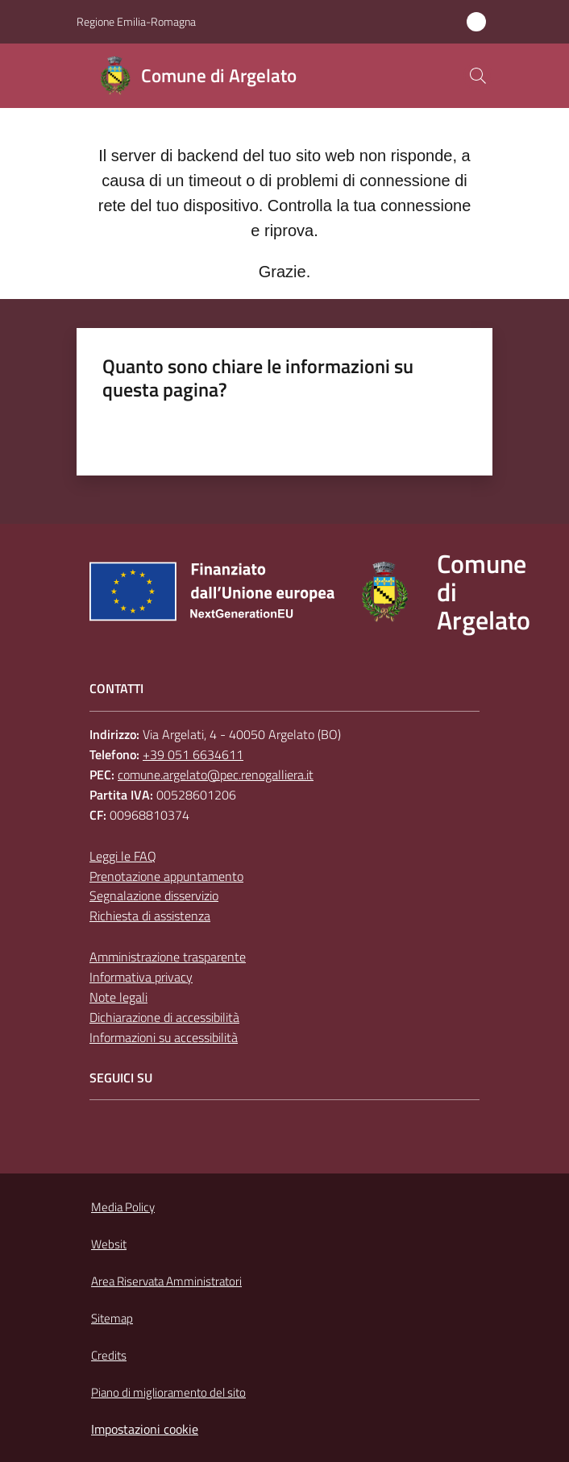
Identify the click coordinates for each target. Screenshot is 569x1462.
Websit (109, 1244)
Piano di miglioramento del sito (168, 1392)
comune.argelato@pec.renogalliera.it (216, 774)
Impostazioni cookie (144, 1429)
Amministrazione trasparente (167, 956)
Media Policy (123, 1207)
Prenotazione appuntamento (166, 876)
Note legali (118, 997)
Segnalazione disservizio (153, 895)
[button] (477, 75)
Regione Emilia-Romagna (136, 21)
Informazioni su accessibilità (163, 1037)
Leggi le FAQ (122, 856)
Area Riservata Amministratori (166, 1281)
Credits (109, 1355)
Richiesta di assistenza (149, 915)
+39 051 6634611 (193, 754)
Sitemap (112, 1318)
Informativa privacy (141, 976)
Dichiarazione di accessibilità (164, 1017)
